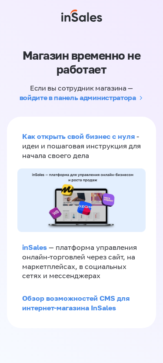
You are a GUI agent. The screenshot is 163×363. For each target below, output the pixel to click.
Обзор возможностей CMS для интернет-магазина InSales (76, 303)
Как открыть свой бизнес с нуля (78, 136)
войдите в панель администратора (78, 97)
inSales (34, 247)
